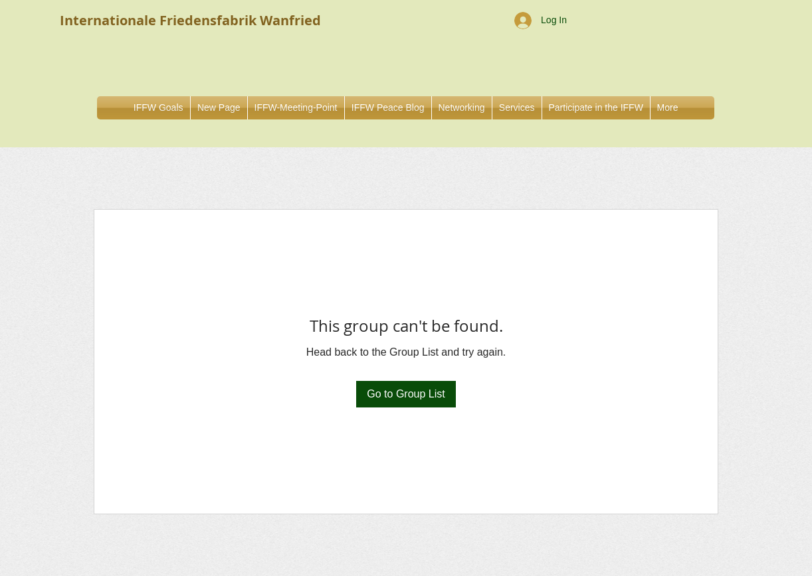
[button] (462, 107)
